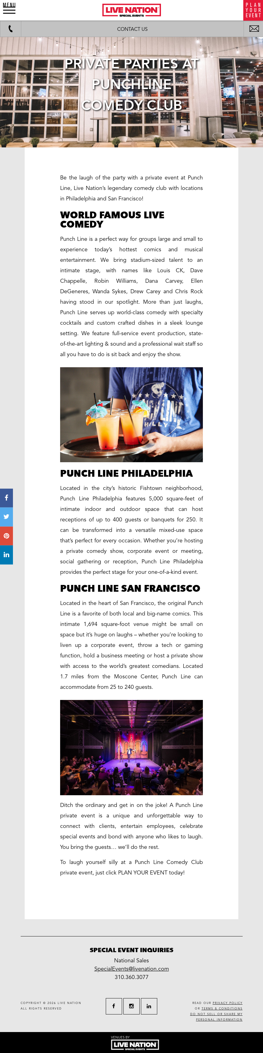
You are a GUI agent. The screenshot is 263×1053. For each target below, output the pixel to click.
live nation (69, 1003)
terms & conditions (222, 1008)
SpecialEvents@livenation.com (131, 968)
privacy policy (228, 1003)
